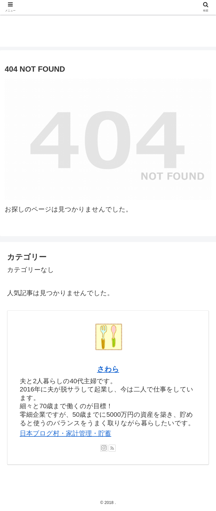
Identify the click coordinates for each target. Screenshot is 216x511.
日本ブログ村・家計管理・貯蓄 (65, 433)
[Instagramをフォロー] (103, 448)
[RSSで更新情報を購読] (112, 448)
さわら (108, 369)
